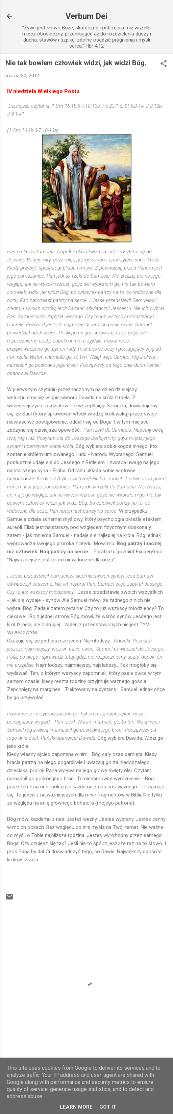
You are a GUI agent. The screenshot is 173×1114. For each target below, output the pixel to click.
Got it (107, 1107)
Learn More (76, 1107)
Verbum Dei (86, 16)
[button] (163, 64)
